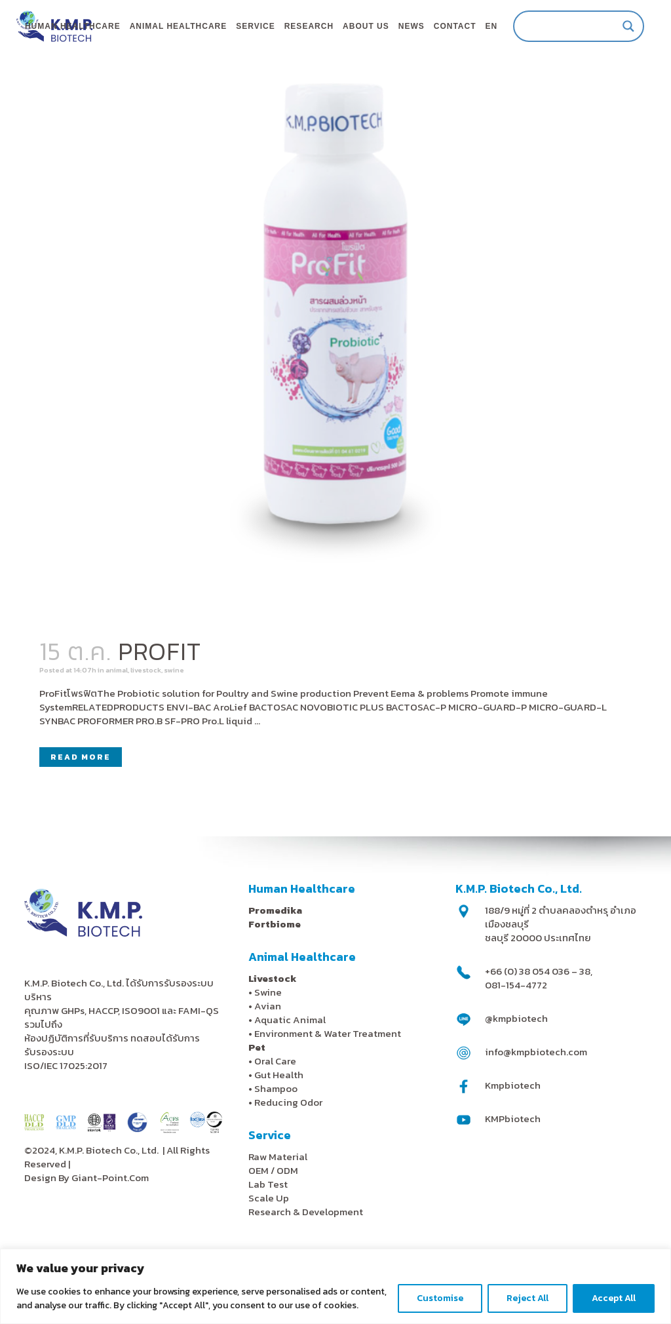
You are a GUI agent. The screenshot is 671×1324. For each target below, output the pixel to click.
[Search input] (559, 26)
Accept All (614, 1298)
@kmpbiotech (516, 1071)
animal (146, 725)
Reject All (527, 1298)
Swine (268, 1045)
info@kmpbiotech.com (536, 1104)
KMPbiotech (513, 1171)
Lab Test (268, 1237)
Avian (267, 1058)
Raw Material (277, 1209)
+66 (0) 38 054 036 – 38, (538, 1024)
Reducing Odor (288, 1155)
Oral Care (275, 1113)
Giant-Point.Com (110, 1230)
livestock (188, 725)
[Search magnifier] (614, 26)
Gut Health (278, 1127)
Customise (440, 1298)
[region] (335, 1286)
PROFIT (159, 703)
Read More (80, 817)
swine (226, 725)
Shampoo (275, 1141)
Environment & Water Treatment (328, 1086)
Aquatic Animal (290, 1072)
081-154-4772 (516, 1037)
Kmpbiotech (513, 1138)
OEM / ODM (273, 1223)
